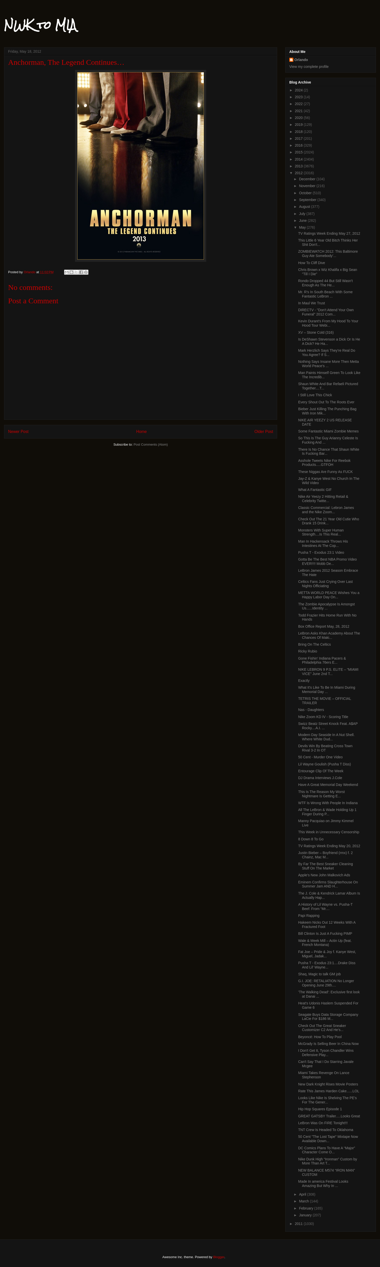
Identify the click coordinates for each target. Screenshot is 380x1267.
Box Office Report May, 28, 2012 (323, 626)
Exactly (304, 681)
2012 (299, 173)
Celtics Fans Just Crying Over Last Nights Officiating (325, 584)
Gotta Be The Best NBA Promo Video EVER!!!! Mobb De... (327, 561)
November (307, 186)
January (306, 1215)
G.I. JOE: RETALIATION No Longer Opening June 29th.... (326, 983)
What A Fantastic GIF (315, 490)
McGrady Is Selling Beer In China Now (328, 1044)
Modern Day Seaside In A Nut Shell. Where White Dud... (326, 737)
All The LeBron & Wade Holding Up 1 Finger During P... (327, 812)
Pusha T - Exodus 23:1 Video (321, 552)
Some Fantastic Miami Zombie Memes (328, 431)
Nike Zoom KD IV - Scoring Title (323, 717)
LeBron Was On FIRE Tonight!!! (323, 1123)
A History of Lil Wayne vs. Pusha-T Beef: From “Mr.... (325, 906)
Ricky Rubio (307, 651)
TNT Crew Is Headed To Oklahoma (325, 1130)
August (305, 207)
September (308, 200)
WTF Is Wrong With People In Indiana (328, 803)
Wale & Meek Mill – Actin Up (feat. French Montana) (325, 943)
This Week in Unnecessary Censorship (328, 832)
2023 (299, 97)
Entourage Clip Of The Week (320, 771)
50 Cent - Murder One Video (320, 757)
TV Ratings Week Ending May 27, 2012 (329, 233)
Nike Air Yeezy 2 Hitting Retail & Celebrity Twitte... (323, 498)
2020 (299, 118)
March (304, 1201)
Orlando (301, 60)
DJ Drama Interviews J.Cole (320, 778)
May (303, 227)
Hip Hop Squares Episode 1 (320, 1109)
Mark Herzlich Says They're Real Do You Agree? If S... (326, 352)
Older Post (263, 431)
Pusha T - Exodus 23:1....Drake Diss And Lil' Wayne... (326, 965)
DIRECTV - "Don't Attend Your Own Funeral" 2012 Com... (326, 312)
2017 (299, 138)
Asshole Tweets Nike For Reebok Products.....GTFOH (324, 463)
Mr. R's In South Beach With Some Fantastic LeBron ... (325, 294)
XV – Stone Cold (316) (316, 332)
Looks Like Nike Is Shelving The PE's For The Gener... (327, 1100)
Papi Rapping (308, 916)
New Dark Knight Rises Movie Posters (328, 1084)
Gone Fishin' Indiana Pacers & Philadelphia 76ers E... (322, 660)
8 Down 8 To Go (311, 839)
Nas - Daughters (311, 710)
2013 (299, 166)
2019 (299, 125)
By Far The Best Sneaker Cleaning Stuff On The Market (325, 866)
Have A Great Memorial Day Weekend (328, 785)
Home (141, 431)
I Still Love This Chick (315, 395)
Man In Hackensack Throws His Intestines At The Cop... (323, 543)
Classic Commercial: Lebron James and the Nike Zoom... (326, 510)
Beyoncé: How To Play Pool (320, 1037)
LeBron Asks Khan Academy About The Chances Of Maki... (329, 635)
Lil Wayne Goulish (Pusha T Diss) (324, 764)
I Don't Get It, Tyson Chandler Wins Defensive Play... (326, 1052)
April (303, 1194)
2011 (299, 1224)
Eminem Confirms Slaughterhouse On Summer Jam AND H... (328, 884)
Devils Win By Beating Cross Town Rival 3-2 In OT (325, 748)
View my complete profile (309, 67)
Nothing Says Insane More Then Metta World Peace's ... (328, 364)
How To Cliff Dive (311, 263)
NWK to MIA (40, 25)
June (303, 221)
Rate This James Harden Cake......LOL (328, 1091)
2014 (299, 159)
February (306, 1208)
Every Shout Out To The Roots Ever (326, 402)
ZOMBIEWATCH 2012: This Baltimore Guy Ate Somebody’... (328, 253)
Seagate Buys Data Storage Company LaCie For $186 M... (328, 1017)
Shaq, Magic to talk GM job (319, 974)
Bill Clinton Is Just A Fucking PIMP (325, 934)
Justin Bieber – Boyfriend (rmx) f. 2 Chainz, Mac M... (325, 855)
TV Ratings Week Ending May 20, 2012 (329, 846)
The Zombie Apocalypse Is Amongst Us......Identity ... (326, 606)
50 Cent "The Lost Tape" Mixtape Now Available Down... (328, 1139)
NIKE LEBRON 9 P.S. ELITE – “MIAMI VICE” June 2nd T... (328, 671)
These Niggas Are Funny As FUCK (325, 472)
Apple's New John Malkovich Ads (324, 875)
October (306, 193)
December (307, 179)
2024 (299, 90)
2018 (299, 132)
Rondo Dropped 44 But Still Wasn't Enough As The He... (325, 283)
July (302, 214)
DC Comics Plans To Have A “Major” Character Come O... (326, 1150)
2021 (299, 111)
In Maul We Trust (311, 303)
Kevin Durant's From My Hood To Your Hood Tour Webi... (328, 323)
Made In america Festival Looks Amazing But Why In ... (323, 1183)
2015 (299, 152)
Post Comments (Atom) (151, 444)
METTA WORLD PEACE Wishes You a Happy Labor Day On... (328, 595)
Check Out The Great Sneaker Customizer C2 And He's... (322, 1028)
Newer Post (18, 431)
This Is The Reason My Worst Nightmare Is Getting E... (321, 794)
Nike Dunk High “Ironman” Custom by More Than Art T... (327, 1161)
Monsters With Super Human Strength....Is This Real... (321, 532)
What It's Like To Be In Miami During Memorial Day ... (326, 689)
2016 (299, 145)
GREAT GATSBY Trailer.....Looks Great (329, 1116)
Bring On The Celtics (314, 644)
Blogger (218, 1257)
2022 (299, 104)
